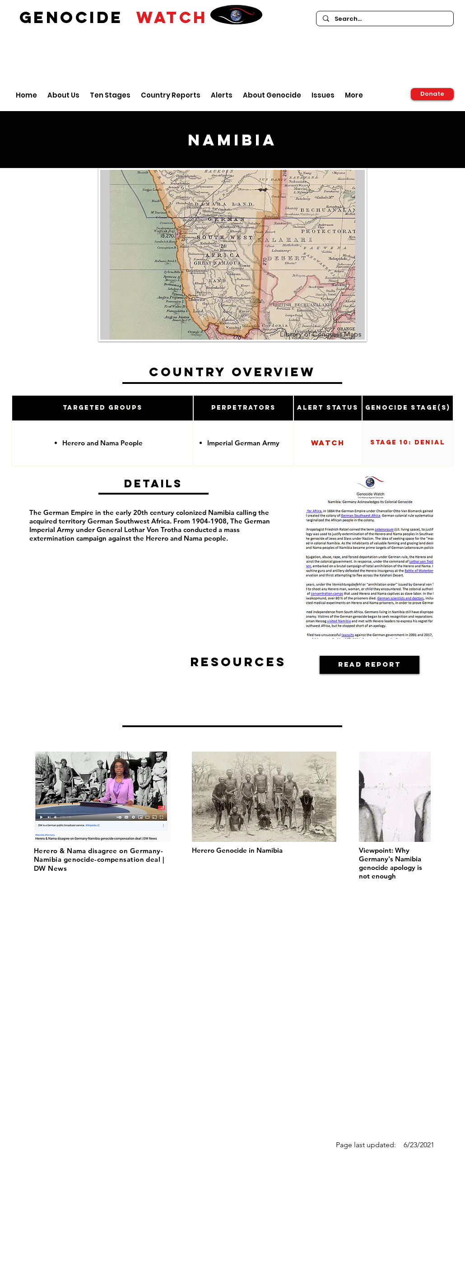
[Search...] (384, 19)
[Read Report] (369, 665)
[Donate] (432, 94)
